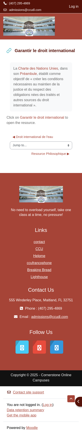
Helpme (39, 256)
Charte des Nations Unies (38, 68)
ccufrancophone (39, 263)
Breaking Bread (39, 270)
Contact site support (25, 392)
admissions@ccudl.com (25, 10)
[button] (71, 398)
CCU (39, 249)
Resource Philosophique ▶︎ (50, 153)
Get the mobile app (21, 415)
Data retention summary (25, 410)
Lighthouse (39, 277)
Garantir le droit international (42, 117)
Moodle (32, 428)
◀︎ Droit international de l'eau (32, 137)
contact (39, 242)
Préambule (28, 74)
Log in (74, 6)
